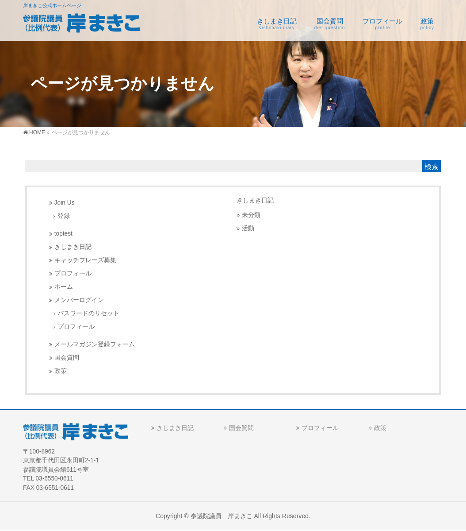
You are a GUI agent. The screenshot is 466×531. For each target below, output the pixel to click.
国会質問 (66, 357)
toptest (63, 233)
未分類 (251, 215)
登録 (63, 216)
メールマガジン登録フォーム (94, 344)
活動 (248, 228)
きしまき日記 (73, 247)
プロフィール (73, 273)
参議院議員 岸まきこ (221, 515)
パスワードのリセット (88, 313)
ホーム (63, 286)
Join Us (64, 202)
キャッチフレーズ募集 (85, 260)
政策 (60, 371)
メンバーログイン (79, 300)
